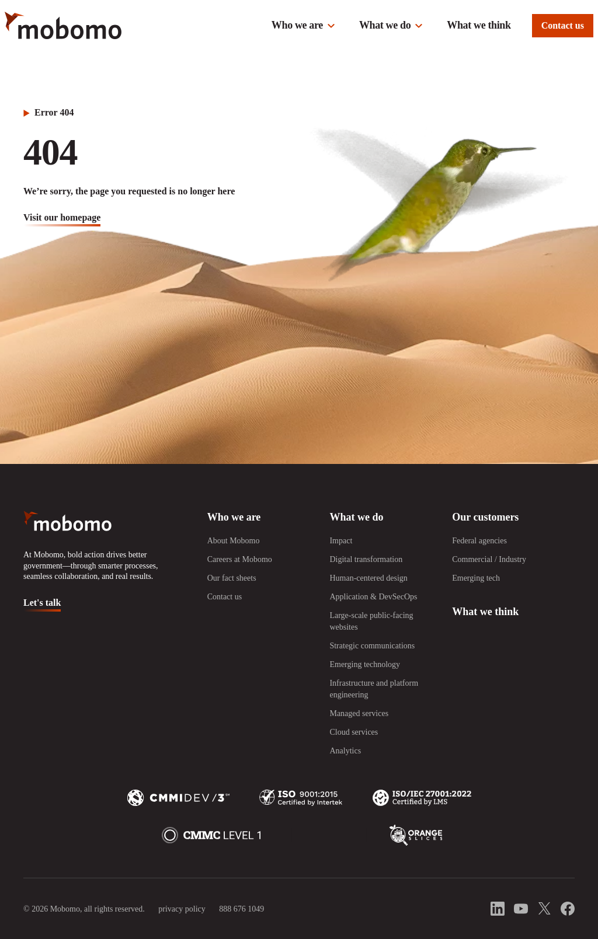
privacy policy (181, 909)
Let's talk (42, 603)
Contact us (562, 25)
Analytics (345, 750)
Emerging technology (364, 664)
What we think (478, 25)
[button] (303, 25)
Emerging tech (476, 578)
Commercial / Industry (489, 559)
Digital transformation (365, 559)
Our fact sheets (231, 578)
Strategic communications (372, 645)
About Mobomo (233, 540)
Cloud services (353, 732)
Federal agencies (479, 540)
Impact (340, 540)
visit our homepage (61, 217)
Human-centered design (368, 578)
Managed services (358, 713)
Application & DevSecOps (373, 596)
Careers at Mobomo (239, 559)
